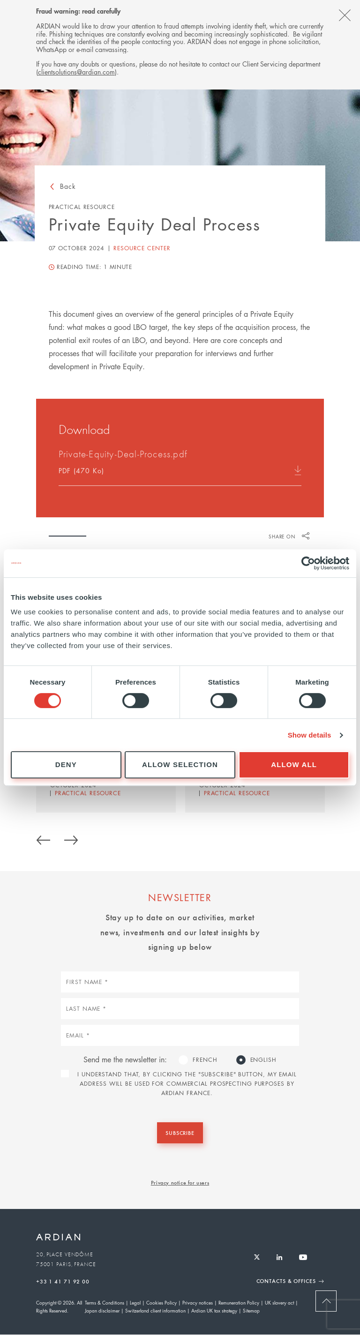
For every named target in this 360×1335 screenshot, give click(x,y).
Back (67, 186)
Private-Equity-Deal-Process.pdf (123, 455)
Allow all (294, 764)
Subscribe (180, 1132)
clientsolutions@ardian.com (76, 71)
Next (71, 839)
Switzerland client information (155, 1310)
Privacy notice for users (180, 1182)
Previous (43, 839)
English (263, 1060)
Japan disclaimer (102, 1310)
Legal (135, 1302)
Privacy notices (197, 1302)
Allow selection (180, 764)
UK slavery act (279, 1302)
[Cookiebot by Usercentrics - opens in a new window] (308, 563)
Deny (66, 764)
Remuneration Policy (238, 1302)
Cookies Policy (161, 1302)
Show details (309, 735)
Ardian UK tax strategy (214, 1310)
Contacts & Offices (286, 1280)
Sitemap (251, 1310)
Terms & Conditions (104, 1302)
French (205, 1060)
